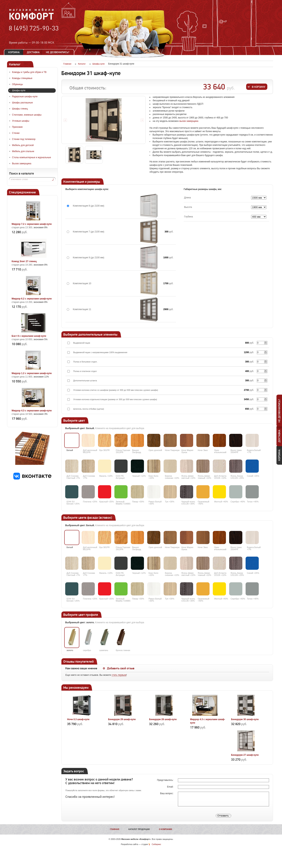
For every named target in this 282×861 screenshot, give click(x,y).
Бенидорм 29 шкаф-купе (122, 719)
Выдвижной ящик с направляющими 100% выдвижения (100, 352)
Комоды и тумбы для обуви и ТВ (29, 72)
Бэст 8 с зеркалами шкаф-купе (29, 336)
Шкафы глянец (20, 108)
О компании (165, 829)
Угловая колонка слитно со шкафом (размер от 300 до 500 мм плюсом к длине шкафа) (115, 390)
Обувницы (17, 84)
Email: (170, 786)
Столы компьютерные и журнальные (31, 157)
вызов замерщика (188, 121)
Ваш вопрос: (167, 793)
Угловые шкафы (20, 121)
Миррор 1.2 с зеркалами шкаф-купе (32, 373)
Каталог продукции (139, 829)
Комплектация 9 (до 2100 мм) (88, 257)
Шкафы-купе (18, 90)
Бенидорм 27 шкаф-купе (245, 755)
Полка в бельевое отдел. (85, 362)
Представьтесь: (165, 780)
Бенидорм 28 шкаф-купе (163, 719)
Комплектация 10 (82, 283)
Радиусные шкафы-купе (25, 96)
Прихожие (17, 127)
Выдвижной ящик (81, 343)
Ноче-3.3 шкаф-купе (78, 719)
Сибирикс (156, 844)
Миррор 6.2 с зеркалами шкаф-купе (32, 298)
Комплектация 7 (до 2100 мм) (88, 231)
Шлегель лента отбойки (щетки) (88, 409)
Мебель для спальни (23, 151)
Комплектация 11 (82, 309)
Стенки (15, 133)
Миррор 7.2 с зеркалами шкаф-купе (32, 224)
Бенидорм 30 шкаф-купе (245, 719)
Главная (114, 829)
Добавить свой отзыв (120, 668)
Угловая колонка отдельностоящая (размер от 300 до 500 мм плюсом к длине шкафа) (115, 399)
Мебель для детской (23, 145)
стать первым (119, 675)
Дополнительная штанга (85, 380)
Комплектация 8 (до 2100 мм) (88, 205)
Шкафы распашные (22, 102)
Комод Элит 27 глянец (24, 261)
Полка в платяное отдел (85, 371)
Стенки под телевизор (23, 139)
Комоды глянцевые (22, 78)
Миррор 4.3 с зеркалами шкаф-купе (32, 410)
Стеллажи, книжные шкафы (27, 114)
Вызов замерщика (21, 163)
